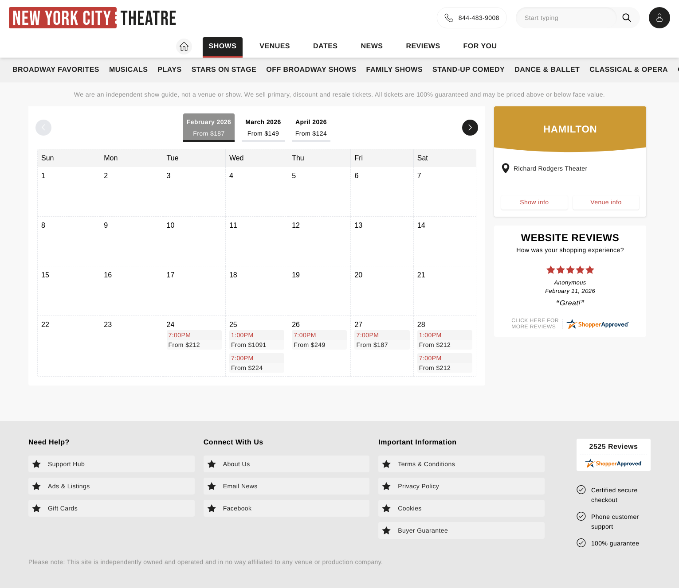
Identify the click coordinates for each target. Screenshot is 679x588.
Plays (169, 70)
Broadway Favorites (55, 70)
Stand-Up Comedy (468, 70)
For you (480, 46)
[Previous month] (43, 128)
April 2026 (311, 128)
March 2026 (263, 128)
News (372, 46)
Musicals (128, 70)
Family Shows (394, 70)
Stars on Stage (224, 70)
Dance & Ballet (547, 70)
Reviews (423, 46)
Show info (534, 202)
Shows (222, 46)
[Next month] (470, 128)
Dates (325, 46)
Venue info (605, 202)
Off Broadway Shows (311, 70)
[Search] (628, 17)
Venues (274, 46)
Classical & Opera (628, 70)
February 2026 (209, 128)
